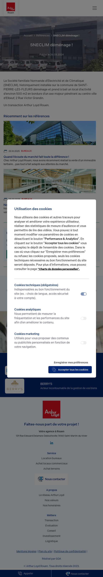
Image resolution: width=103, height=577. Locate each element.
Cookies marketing (42, 340)
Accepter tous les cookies (70, 370)
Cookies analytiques (42, 316)
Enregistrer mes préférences (71, 362)
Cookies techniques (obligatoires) (42, 291)
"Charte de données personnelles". (59, 269)
